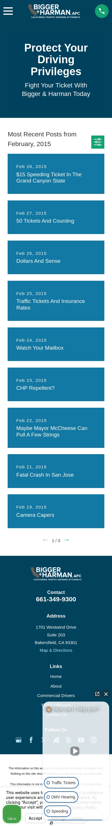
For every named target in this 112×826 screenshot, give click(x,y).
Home (56, 676)
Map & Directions (56, 650)
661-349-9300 (56, 599)
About (56, 686)
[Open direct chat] (97, 694)
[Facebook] (31, 740)
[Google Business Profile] (19, 740)
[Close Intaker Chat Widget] (106, 694)
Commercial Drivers (56, 695)
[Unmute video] (76, 751)
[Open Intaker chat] (51, 822)
